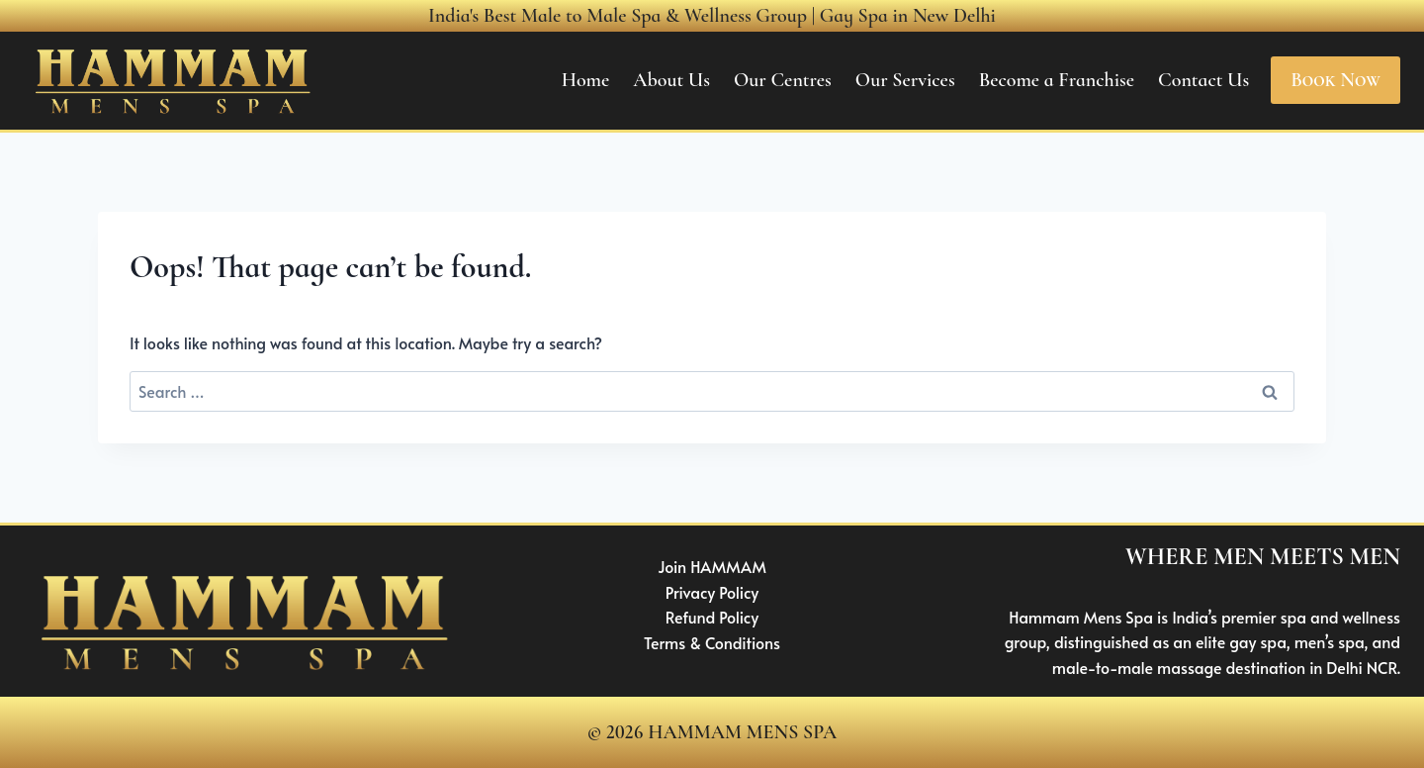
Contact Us (1203, 80)
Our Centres (783, 80)
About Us (671, 80)
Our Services (905, 80)
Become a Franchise (1056, 80)
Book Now (1335, 80)
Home (586, 80)
